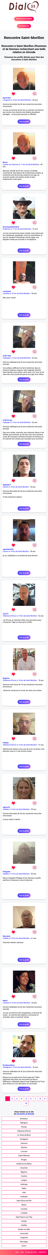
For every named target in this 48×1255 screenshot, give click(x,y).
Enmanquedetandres (11, 227)
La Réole (24, 1213)
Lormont (24, 1151)
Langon (24, 1180)
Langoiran (24, 1237)
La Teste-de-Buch (24, 1135)
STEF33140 (7, 420)
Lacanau (24, 1209)
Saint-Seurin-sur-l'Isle (24, 1217)
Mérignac (24, 1123)
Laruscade (24, 1233)
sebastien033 (8, 549)
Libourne (24, 1143)
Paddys (6, 743)
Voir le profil (24, 122)
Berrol (5, 162)
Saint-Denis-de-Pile (24, 1201)
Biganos (24, 1172)
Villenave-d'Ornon (24, 1131)
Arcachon (24, 1168)
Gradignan (24, 1139)
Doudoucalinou (9, 1065)
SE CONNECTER (24, 26)
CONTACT (42, 1252)
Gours (24, 1246)
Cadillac (24, 1225)
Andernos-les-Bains (24, 1164)
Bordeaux (24, 1119)
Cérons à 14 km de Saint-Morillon (16, 487)
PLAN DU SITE (31, 1252)
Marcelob (6, 936)
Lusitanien (7, 291)
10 (26, 1103)
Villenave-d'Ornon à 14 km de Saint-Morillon (20, 616)
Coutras (24, 1176)
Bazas (24, 1205)
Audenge (24, 1184)
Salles (24, 1188)
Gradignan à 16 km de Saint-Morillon (17, 1067)
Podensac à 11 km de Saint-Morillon (17, 229)
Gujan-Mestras (24, 1156)
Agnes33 (6, 807)
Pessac (24, 1127)
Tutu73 (5, 614)
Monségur (24, 1242)
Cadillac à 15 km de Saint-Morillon (16, 809)
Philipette (6, 872)
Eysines (24, 1147)
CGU (22, 1252)
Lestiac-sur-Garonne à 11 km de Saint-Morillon (21, 164)
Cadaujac (24, 1197)
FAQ (17, 1252)
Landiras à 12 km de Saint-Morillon (16, 293)
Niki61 (5, 1001)
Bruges (24, 1160)
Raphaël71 (7, 485)
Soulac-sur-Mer (24, 1229)
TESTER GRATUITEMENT (24, 19)
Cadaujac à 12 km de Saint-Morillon (17, 358)
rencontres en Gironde (25, 1114)
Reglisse (6, 678)
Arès (24, 1192)
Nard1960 (7, 98)
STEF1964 (7, 356)
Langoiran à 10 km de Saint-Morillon (17, 100)
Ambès (24, 1221)
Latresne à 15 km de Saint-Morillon (16, 1003)
